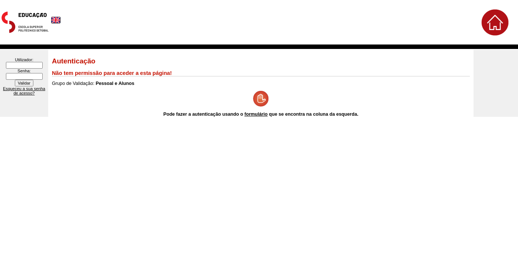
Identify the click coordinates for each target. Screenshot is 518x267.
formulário (256, 114)
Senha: (23, 71)
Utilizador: (24, 59)
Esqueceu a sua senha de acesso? (24, 90)
